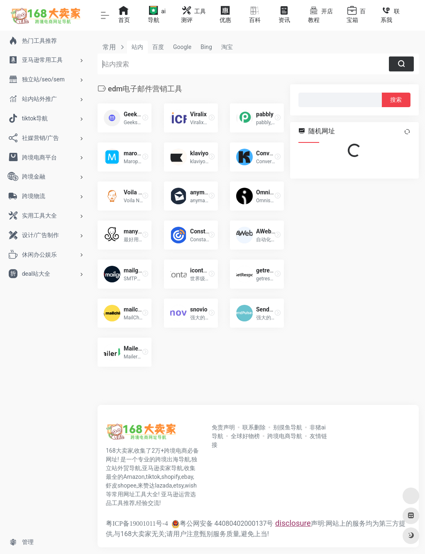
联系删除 (254, 427)
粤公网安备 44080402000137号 (222, 523)
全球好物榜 (245, 436)
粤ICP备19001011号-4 (137, 523)
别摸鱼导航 (287, 427)
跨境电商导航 (284, 436)
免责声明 (223, 427)
